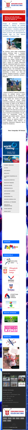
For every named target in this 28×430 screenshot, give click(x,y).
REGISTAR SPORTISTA (9, 180)
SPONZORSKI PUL (8, 196)
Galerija (22, 418)
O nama (9, 418)
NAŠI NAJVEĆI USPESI (9, 191)
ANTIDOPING (7, 193)
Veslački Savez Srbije (13, 427)
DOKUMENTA (7, 170)
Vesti (14, 418)
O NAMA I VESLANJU (9, 165)
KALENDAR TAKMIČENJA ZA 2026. (10, 177)
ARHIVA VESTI (7, 211)
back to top (14, 424)
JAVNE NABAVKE (8, 208)
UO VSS (6, 167)
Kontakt (9, 420)
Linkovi (4, 420)
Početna (5, 418)
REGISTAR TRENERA (9, 182)
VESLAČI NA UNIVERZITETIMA (8, 205)
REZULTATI (6, 173)
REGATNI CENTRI (8, 185)
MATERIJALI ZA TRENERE (10, 202)
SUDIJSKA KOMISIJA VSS (10, 199)
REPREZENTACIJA (8, 188)
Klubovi (17, 418)
